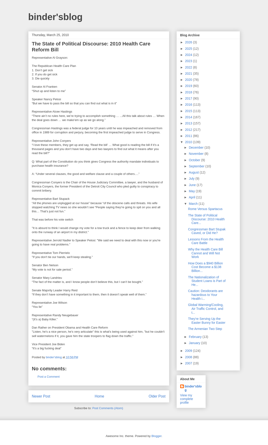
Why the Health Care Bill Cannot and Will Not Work (205, 253)
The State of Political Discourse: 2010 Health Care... (206, 219)
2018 (189, 92)
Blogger (156, 436)
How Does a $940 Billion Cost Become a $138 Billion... (205, 267)
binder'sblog (55, 17)
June (193, 185)
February (196, 337)
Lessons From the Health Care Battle (206, 241)
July (192, 178)
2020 (189, 80)
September (197, 166)
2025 (189, 48)
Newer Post (41, 396)
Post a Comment (49, 376)
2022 (189, 67)
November (196, 153)
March (194, 203)
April (192, 197)
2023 (189, 61)
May (192, 191)
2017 (189, 98)
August (194, 172)
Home (99, 396)
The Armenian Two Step (205, 329)
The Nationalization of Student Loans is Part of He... (206, 281)
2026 (189, 42)
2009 (189, 351)
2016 (189, 104)
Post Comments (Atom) (107, 408)
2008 (189, 357)
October (195, 160)
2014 (189, 117)
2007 (189, 363)
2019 (189, 86)
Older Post (157, 396)
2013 (189, 123)
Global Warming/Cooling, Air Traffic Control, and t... (205, 308)
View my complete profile (186, 398)
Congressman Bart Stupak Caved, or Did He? (206, 231)
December (196, 147)
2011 (189, 136)
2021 (189, 73)
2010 (189, 142)
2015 (189, 111)
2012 (189, 130)
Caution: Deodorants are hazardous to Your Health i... (205, 294)
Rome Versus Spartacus (205, 209)
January (195, 343)
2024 (189, 55)
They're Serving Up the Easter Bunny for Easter (206, 320)
